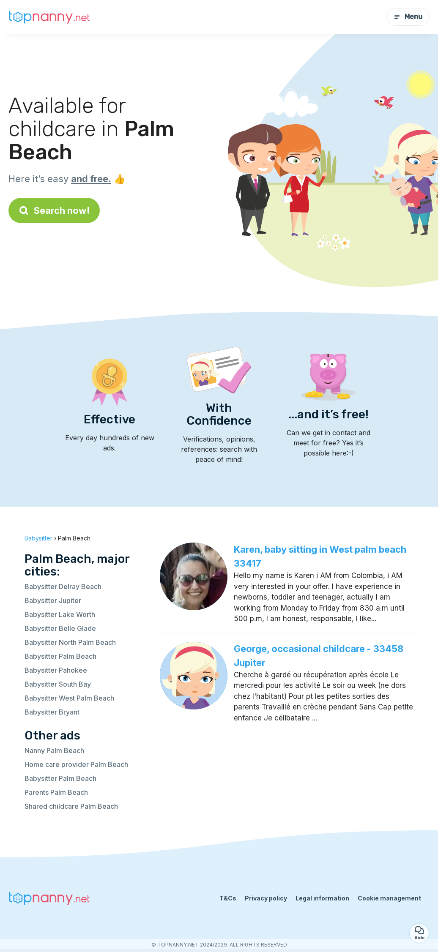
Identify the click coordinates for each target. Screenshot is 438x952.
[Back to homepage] (50, 17)
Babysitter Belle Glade (60, 628)
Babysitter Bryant (52, 712)
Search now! (54, 210)
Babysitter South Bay (58, 684)
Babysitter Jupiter (53, 600)
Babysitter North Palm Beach (70, 642)
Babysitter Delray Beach (63, 586)
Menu (408, 17)
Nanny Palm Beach (54, 750)
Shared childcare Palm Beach (71, 806)
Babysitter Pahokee (56, 670)
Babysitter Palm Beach (60, 656)
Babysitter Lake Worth (60, 614)
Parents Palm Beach (56, 792)
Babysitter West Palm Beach (69, 698)
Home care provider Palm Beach (76, 764)
